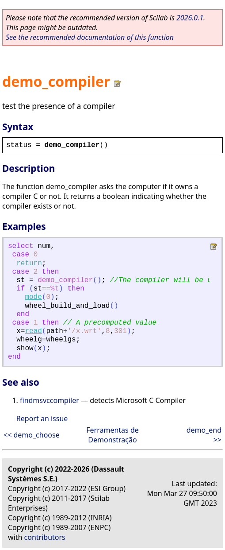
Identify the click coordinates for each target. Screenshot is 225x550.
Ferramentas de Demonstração (112, 435)
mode (33, 297)
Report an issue (42, 418)
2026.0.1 (189, 18)
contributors (44, 537)
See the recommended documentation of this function (90, 37)
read (33, 331)
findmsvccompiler (49, 400)
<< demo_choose (32, 435)
